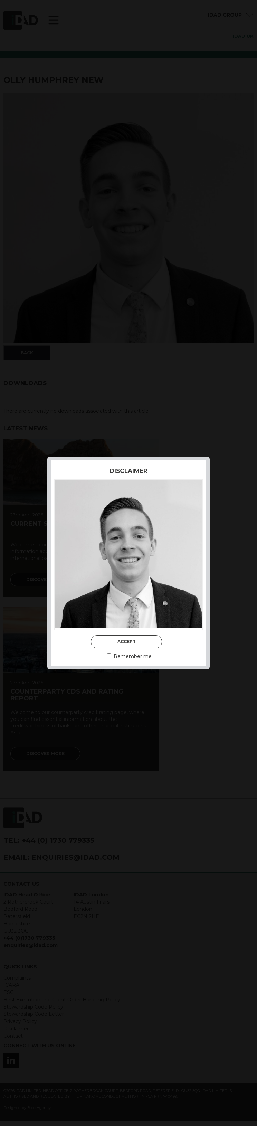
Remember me (129, 656)
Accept (126, 641)
